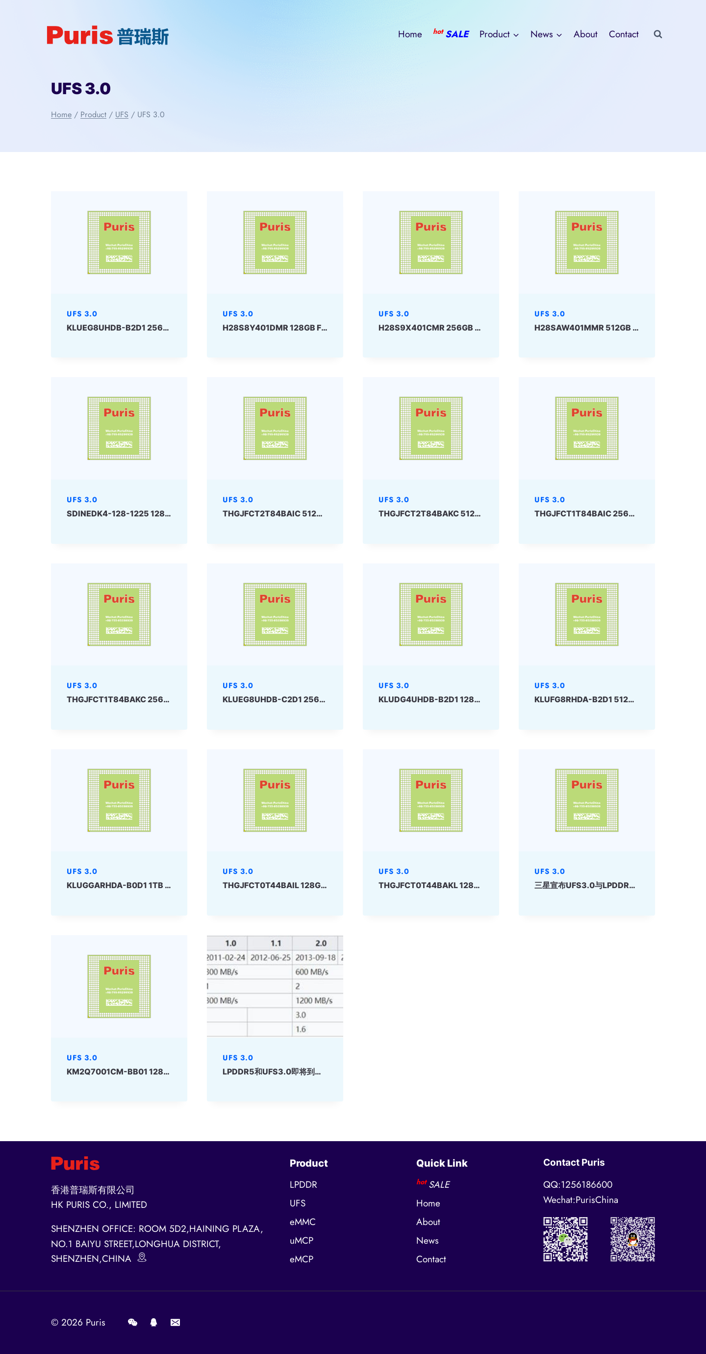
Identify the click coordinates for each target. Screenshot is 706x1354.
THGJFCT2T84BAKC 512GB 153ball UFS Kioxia (468, 513)
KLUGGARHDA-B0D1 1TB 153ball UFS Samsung (158, 885)
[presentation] (119, 242)
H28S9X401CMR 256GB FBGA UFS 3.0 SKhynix (470, 327)
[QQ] (154, 1322)
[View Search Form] (658, 34)
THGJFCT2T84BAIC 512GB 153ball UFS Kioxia (312, 513)
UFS (297, 1203)
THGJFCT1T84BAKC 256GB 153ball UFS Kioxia (157, 699)
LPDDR (303, 1184)
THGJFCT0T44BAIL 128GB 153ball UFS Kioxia (311, 885)
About (586, 34)
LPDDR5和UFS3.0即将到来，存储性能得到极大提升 (316, 1071)
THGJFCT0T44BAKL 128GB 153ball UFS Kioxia (468, 885)
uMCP (301, 1240)
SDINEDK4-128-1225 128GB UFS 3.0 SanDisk (154, 513)
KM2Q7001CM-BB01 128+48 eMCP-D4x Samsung (164, 1071)
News (427, 1240)
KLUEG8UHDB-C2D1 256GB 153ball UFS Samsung (319, 699)
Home (410, 34)
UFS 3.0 (82, 313)
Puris (95, 1322)
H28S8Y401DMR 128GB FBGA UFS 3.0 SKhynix (313, 327)
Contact (624, 34)
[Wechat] (132, 1322)
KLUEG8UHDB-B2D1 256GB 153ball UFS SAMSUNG (166, 327)
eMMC (303, 1221)
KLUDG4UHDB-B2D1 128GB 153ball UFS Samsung (474, 699)
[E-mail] (175, 1322)
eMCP (301, 1259)
